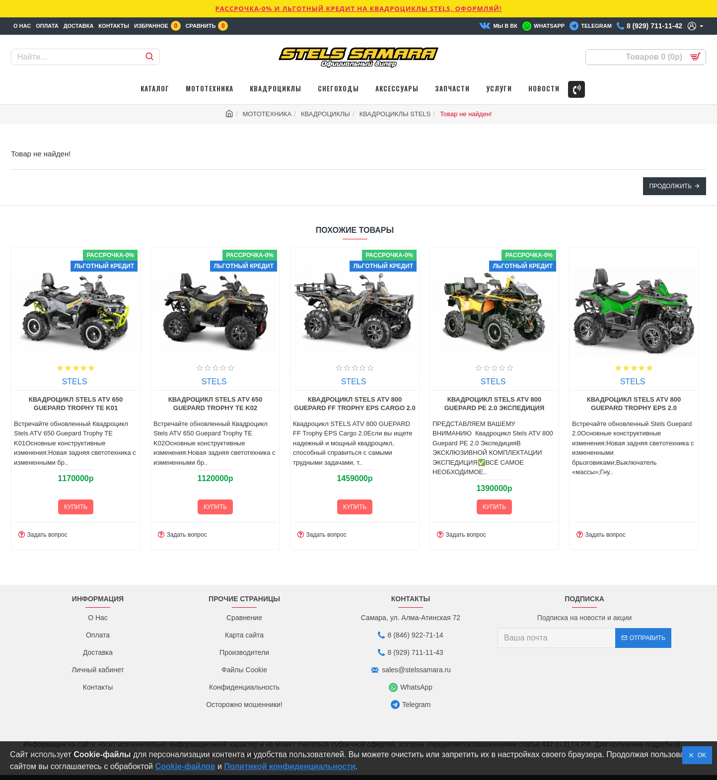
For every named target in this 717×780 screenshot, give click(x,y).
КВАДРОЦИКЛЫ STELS (395, 114)
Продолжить (670, 186)
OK (700, 755)
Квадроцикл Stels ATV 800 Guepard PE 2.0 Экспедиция (436, 404)
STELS (16, 381)
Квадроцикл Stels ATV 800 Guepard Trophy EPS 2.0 (576, 404)
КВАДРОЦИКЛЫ (325, 114)
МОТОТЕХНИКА (266, 114)
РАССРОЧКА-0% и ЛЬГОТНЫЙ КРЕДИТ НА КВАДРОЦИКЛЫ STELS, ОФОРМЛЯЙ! (358, 8)
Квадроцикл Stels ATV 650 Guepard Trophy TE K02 (157, 404)
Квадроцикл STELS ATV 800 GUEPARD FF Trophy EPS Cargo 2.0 (296, 404)
